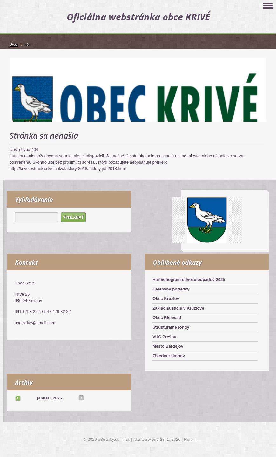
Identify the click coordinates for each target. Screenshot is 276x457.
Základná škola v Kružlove (178, 308)
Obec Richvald (166, 317)
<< (18, 398)
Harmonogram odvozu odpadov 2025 (188, 279)
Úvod (14, 44)
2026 (57, 398)
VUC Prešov (164, 336)
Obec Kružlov (165, 298)
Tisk (126, 439)
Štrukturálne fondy (170, 327)
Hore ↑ (190, 439)
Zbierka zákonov (168, 355)
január (43, 398)
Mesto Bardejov (167, 346)
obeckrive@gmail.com (35, 322)
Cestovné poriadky (170, 289)
